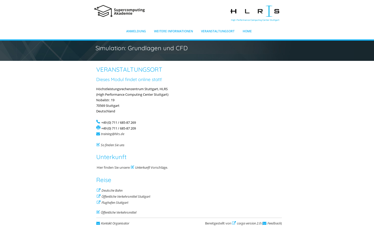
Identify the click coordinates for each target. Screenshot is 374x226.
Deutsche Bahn (112, 190)
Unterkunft (142, 167)
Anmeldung (136, 31)
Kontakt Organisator (115, 223)
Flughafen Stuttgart (115, 202)
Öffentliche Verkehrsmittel (118, 212)
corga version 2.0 (249, 223)
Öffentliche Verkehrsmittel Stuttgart (126, 196)
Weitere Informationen (173, 31)
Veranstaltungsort (218, 31)
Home (247, 31)
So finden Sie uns (112, 145)
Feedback (274, 223)
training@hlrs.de (112, 134)
